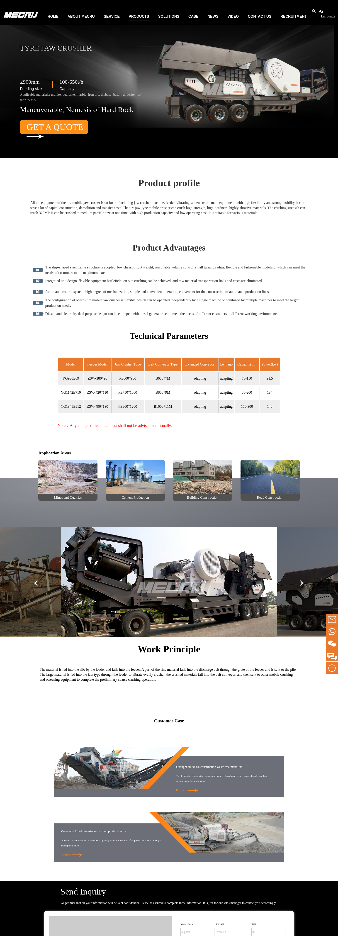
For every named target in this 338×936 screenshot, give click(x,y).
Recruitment (293, 16)
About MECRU (81, 16)
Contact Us (259, 16)
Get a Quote (55, 128)
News (212, 16)
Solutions (168, 16)
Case (193, 16)
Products (139, 16)
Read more (187, 790)
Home (53, 16)
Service (112, 16)
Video (233, 16)
